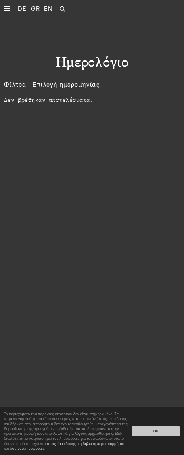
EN (48, 8)
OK (155, 431)
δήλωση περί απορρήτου (103, 443)
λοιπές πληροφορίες (27, 448)
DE (22, 8)
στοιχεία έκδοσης (61, 443)
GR (35, 8)
